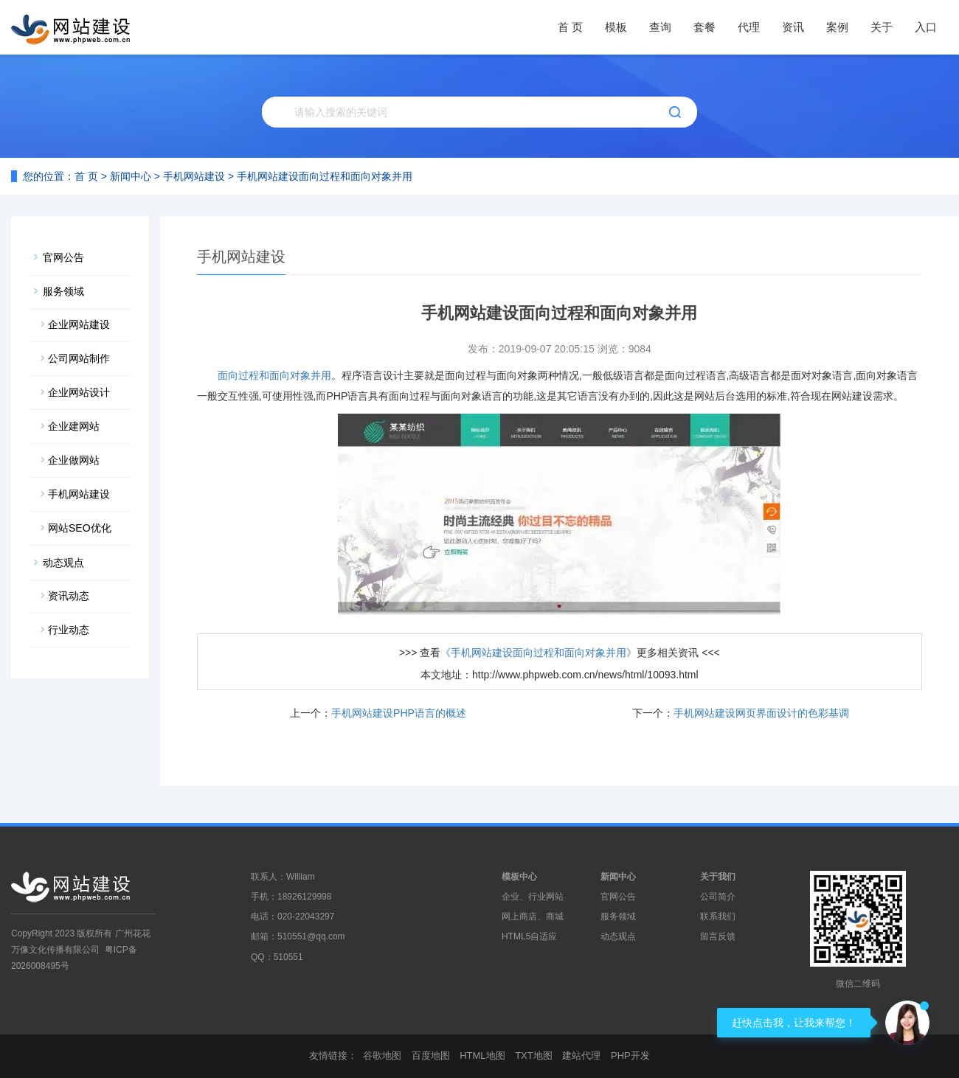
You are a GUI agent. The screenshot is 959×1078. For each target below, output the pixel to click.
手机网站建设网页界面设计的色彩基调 (761, 713)
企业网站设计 (79, 392)
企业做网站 (74, 460)
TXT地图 (534, 1055)
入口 (926, 27)
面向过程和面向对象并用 (274, 375)
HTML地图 (482, 1055)
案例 (837, 27)
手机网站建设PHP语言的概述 (398, 713)
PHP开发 (630, 1055)
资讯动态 (68, 596)
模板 (616, 27)
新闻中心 (130, 176)
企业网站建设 (79, 324)
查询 (660, 27)
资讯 (793, 27)
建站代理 (581, 1055)
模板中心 (519, 877)
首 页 (570, 27)
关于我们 (717, 877)
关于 (881, 27)
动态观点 (63, 562)
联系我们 (717, 916)
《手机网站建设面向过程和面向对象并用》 (538, 652)
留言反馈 (717, 936)
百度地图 (431, 1055)
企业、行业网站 (533, 896)
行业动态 (68, 630)
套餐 (704, 27)
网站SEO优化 (79, 528)
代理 (749, 27)
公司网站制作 (79, 358)
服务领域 (63, 291)
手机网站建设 (194, 176)
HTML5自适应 (529, 936)
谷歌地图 (382, 1055)
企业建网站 (74, 426)
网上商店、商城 (533, 916)
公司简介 (717, 896)
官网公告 (63, 257)
